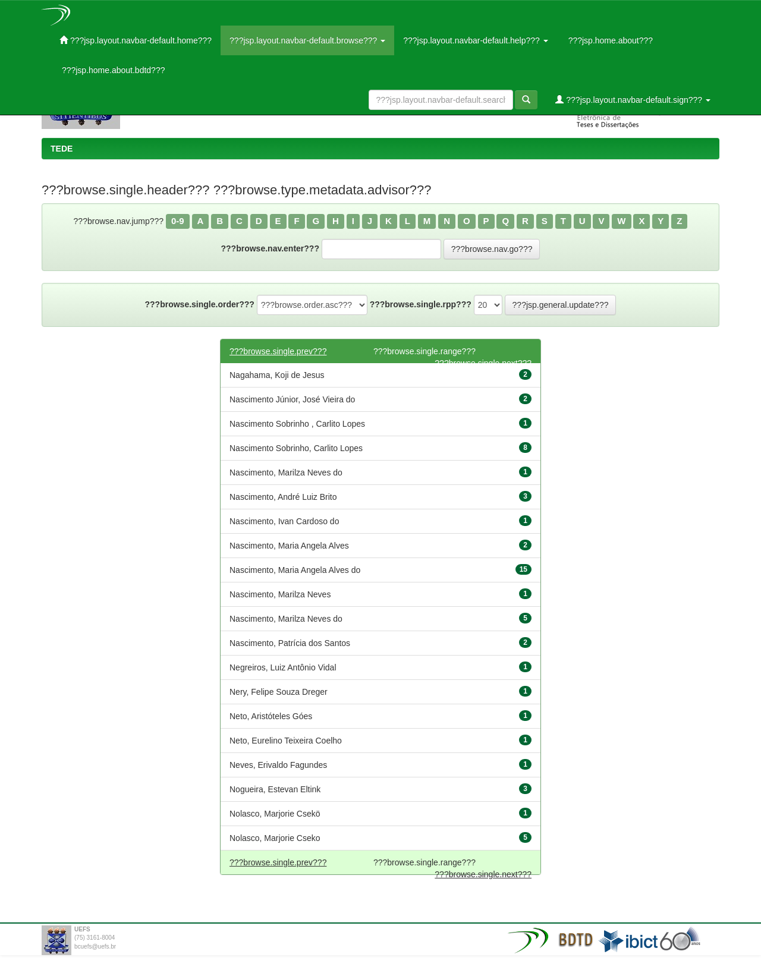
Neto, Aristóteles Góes (270, 716)
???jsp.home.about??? (609, 40)
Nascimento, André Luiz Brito (283, 497)
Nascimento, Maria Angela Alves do (294, 570)
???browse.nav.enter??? (270, 248)
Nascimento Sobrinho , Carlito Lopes (297, 424)
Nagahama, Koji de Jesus (277, 375)
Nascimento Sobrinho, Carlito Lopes (296, 448)
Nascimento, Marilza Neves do (285, 472)
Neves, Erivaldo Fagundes (278, 765)
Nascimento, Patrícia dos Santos (289, 643)
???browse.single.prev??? (277, 351)
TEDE (62, 148)
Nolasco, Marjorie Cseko (274, 838)
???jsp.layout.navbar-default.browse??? (307, 40)
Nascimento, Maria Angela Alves (289, 545)
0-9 (177, 221)
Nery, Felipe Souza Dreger (278, 692)
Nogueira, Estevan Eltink (274, 789)
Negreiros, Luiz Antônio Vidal (283, 667)
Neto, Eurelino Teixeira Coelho (285, 740)
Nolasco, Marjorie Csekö (274, 813)
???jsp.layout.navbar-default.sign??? (632, 100)
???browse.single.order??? (199, 304)
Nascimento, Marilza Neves (280, 594)
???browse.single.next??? (483, 874)
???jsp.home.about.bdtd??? (112, 70)
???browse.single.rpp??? (420, 304)
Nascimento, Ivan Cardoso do (284, 521)
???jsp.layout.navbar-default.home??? (135, 40)
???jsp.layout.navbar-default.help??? (475, 40)
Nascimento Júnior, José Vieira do (292, 399)
